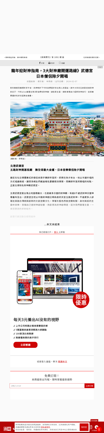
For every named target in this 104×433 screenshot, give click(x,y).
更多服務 (94, 421)
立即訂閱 (89, 386)
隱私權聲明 (45, 427)
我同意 (84, 427)
